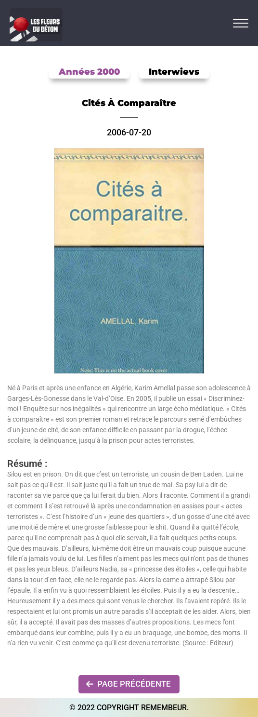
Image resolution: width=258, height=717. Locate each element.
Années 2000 (89, 71)
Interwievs (174, 71)
